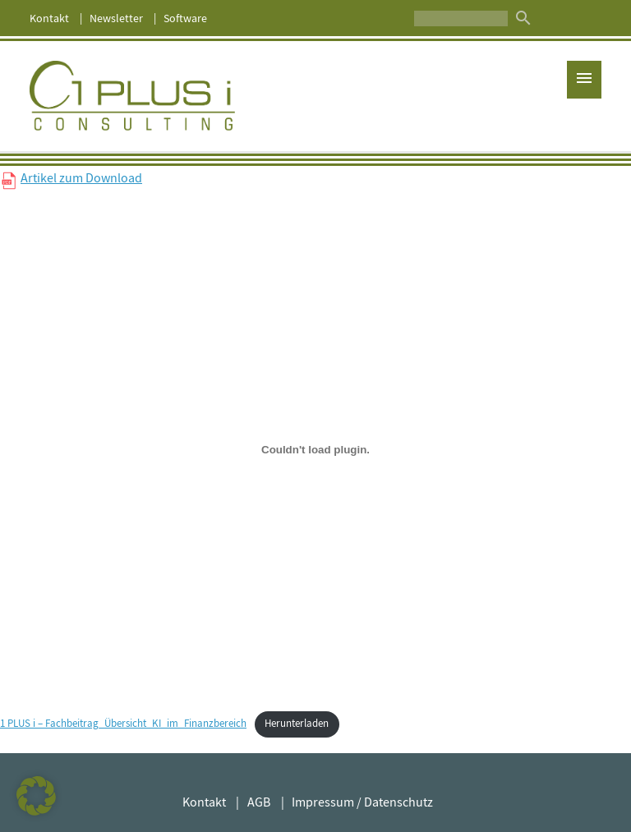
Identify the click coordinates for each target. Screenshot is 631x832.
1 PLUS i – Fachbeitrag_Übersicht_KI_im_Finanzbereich (123, 723)
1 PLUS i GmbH (132, 96)
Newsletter (116, 18)
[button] (36, 796)
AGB (258, 802)
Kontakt (49, 18)
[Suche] (461, 18)
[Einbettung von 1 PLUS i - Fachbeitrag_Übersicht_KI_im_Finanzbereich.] (315, 449)
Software (185, 18)
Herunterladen (297, 723)
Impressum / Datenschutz (362, 802)
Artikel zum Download (81, 178)
